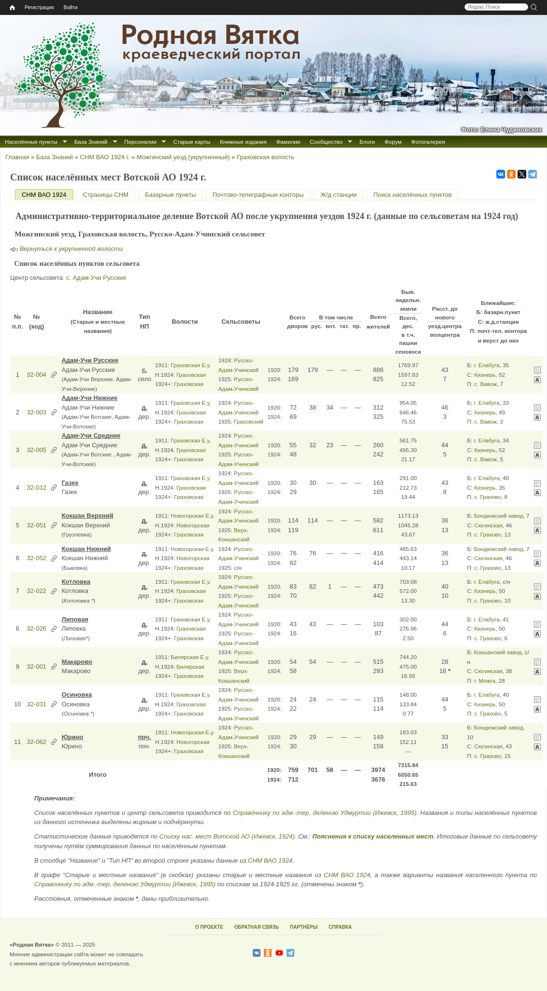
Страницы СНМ (105, 194)
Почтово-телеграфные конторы (258, 194)
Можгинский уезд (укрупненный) (183, 157)
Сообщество (326, 141)
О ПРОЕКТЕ (209, 927)
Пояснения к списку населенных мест (372, 836)
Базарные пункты (170, 194)
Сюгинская (488, 525)
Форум (393, 141)
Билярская (191, 666)
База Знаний (91, 141)
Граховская (191, 375)
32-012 (36, 487)
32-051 (36, 525)
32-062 (36, 741)
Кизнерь (484, 375)
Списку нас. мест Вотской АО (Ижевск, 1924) (227, 836)
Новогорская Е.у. (193, 515)
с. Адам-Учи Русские (96, 277)
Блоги (367, 141)
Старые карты (191, 141)
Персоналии (140, 141)
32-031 (36, 704)
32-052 (36, 558)
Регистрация (39, 7)
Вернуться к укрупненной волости (71, 248)
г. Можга (484, 680)
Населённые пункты (31, 141)
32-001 (36, 666)
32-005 (36, 450)
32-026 (36, 628)
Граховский (248, 421)
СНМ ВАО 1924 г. (105, 157)
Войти (71, 7)
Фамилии (288, 141)
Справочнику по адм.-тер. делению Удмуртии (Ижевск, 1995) (325, 812)
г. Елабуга (486, 365)
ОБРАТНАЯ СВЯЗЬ (256, 927)
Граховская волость (265, 157)
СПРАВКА (340, 927)
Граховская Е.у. (191, 365)
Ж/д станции (338, 194)
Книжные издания (243, 141)
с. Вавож (485, 384)
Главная (17, 157)
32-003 (36, 412)
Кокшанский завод (497, 652)
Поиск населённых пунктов (412, 194)
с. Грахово (487, 497)
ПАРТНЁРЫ (303, 927)
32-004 (36, 374)
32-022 (36, 590)
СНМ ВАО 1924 (47, 194)
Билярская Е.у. (190, 657)
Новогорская (193, 525)
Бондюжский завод (498, 515)
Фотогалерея (428, 141)
